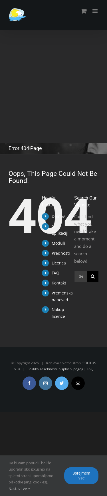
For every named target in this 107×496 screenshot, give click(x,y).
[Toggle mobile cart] (84, 11)
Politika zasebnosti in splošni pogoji (55, 368)
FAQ (55, 273)
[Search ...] (80, 276)
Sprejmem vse (81, 475)
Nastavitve (19, 488)
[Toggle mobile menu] (95, 11)
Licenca (59, 263)
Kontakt (59, 283)
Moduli (58, 243)
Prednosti (61, 253)
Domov (58, 216)
